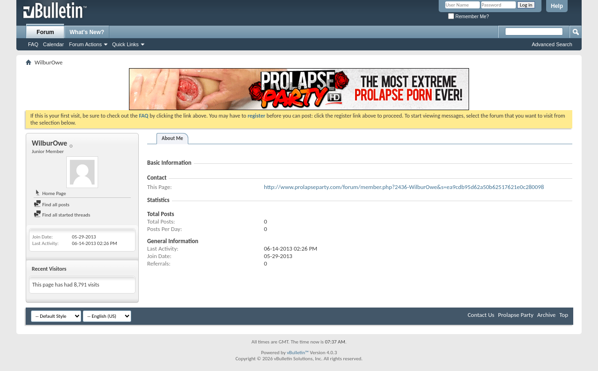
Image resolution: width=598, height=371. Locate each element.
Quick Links (125, 44)
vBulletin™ (298, 353)
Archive (546, 314)
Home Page (50, 193)
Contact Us (481, 314)
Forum (45, 32)
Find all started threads (62, 215)
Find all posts (52, 205)
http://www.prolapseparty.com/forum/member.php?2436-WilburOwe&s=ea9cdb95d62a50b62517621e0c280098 (404, 186)
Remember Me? (468, 16)
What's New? (87, 32)
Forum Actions (85, 44)
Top (563, 314)
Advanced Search (552, 44)
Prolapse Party (516, 314)
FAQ (33, 44)
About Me (172, 138)
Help (557, 6)
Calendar (53, 44)
